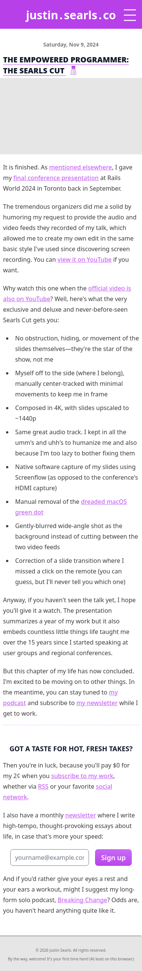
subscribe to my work (82, 776)
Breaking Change (82, 900)
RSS (43, 786)
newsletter (80, 815)
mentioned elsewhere (80, 167)
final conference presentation (55, 178)
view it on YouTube (85, 259)
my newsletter (97, 703)
